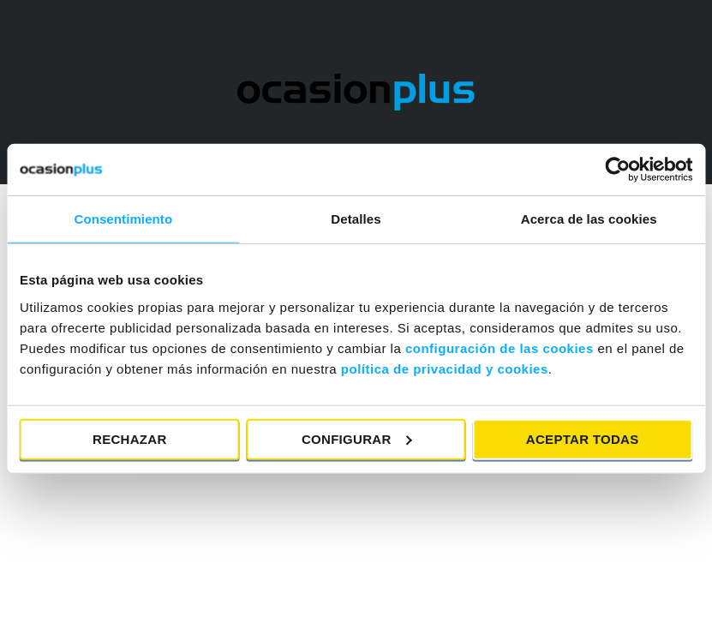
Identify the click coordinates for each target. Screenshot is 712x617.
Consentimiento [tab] (123, 219)
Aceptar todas (582, 438)
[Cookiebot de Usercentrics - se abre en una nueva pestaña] (617, 170)
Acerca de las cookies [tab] (589, 219)
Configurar (357, 438)
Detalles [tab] (355, 219)
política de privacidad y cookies (444, 368)
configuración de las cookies (499, 347)
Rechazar (130, 438)
